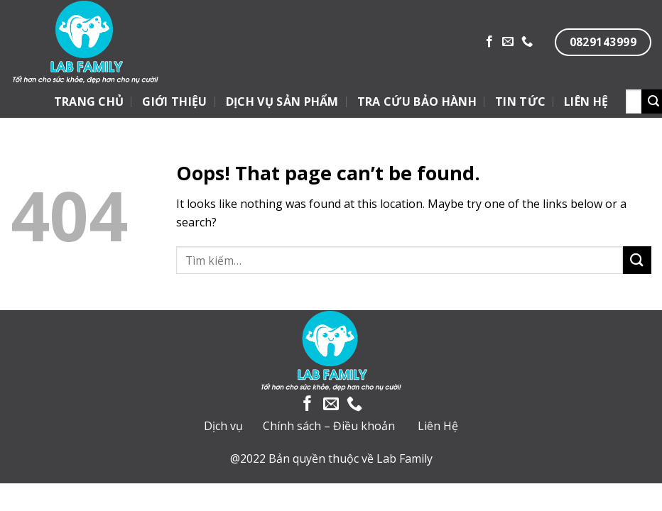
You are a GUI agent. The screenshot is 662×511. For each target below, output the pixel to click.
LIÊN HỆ (586, 101)
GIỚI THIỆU (174, 101)
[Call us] (527, 41)
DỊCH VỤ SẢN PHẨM (282, 101)
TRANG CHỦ (89, 101)
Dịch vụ (223, 426)
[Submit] (637, 260)
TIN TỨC (520, 101)
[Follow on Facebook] (489, 41)
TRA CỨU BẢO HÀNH (417, 101)
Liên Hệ (438, 426)
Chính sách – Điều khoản (329, 426)
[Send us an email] (508, 41)
